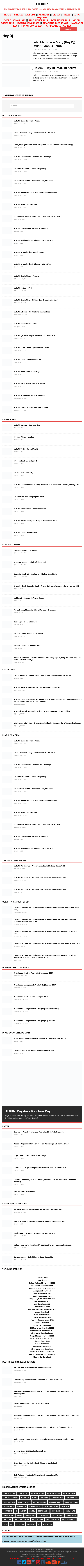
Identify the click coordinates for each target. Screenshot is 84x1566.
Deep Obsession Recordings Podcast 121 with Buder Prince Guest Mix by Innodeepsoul (43, 1392)
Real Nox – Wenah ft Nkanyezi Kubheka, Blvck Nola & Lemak (39, 1132)
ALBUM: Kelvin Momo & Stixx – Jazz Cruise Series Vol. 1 (36, 300)
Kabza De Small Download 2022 (42, 1283)
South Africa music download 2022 (42, 1309)
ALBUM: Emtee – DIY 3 (23, 288)
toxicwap (31, 1524)
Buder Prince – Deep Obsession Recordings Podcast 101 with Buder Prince (44, 1439)
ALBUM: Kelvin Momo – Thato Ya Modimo (31, 228)
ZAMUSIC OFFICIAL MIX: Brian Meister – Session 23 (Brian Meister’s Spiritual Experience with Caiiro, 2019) (45, 920)
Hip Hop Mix (30, 1515)
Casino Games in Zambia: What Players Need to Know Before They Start (43, 675)
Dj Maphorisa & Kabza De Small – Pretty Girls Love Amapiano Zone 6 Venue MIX (46, 586)
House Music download (42, 1346)
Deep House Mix (35, 1506)
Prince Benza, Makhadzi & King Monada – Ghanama (35, 610)
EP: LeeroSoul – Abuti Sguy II (25, 461)
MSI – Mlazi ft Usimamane (24, 1191)
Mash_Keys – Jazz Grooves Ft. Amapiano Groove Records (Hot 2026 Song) (43, 145)
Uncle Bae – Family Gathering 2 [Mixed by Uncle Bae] (35, 1463)
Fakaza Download (42, 1322)
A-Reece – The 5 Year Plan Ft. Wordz (28, 634)
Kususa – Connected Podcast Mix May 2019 (31, 1403)
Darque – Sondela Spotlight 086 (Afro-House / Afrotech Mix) (38, 1209)
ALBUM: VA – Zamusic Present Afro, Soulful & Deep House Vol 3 (39, 866)
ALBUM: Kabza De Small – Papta (27, 121)
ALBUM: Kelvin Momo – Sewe (25, 324)
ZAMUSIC (54, 49)
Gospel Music (43, 1511)
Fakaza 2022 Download (42, 1325)
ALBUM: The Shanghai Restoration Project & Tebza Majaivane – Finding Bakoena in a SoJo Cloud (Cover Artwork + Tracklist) (48, 700)
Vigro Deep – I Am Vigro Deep (25, 550)
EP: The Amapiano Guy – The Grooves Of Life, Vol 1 (34, 133)
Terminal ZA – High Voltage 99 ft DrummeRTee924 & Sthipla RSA (40, 1168)
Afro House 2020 (53, 1493)
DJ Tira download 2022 (42, 1317)
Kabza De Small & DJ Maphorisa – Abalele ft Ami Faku (35, 574)
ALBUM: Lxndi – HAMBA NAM (26, 532)
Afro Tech (25, 1498)
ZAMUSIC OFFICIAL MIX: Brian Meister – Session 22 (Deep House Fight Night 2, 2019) (45, 932)
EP (16, 1511)
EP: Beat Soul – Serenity (23, 473)
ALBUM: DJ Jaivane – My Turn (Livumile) (30, 395)
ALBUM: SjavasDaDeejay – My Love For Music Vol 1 (34, 336)
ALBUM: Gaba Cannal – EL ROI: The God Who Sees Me (35, 192)
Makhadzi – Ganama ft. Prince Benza (29, 598)
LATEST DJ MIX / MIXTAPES (14, 1203)
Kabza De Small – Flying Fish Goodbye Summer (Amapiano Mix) (39, 1221)
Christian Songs (71, 1502)
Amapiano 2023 (72, 1498)
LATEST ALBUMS (9, 419)
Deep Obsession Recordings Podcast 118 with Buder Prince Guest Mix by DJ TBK (46, 1415)
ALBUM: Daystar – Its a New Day (27, 425)
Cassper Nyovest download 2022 (42, 1299)
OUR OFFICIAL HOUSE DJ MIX (15, 902)
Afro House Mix (69, 1493)
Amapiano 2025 (9, 1502)
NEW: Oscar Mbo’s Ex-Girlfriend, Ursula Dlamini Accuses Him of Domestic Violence (47, 723)
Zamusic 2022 (42, 1277)
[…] (71, 58)
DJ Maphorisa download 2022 (42, 1328)
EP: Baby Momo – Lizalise (24, 437)
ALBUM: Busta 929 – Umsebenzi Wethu (29, 383)
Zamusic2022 (42, 1280)
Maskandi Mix (37, 1520)
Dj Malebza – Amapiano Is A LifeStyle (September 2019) (36, 1009)
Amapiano (44, 1498)
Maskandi (7, 1520)
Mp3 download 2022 (42, 1304)
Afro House (23, 1493)
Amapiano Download (42, 1291)
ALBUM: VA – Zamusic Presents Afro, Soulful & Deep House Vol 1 (40, 890)
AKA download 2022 (42, 1301)
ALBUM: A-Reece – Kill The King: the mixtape (32, 312)
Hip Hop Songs (57, 1515)
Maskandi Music (52, 1520)
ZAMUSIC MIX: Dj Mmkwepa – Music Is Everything (34, 1050)
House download (42, 1344)
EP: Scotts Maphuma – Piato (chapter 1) (30, 168)
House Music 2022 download (42, 1352)
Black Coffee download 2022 (42, 1320)
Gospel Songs (57, 1511)
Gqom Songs (8, 1515)
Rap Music (20, 1524)
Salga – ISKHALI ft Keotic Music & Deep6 (30, 1156)
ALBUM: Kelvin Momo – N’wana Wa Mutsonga (32, 157)
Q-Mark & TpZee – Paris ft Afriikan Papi (30, 562)
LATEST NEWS (8, 669)
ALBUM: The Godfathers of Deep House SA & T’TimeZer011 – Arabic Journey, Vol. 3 (47, 485)
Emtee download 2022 (42, 1315)
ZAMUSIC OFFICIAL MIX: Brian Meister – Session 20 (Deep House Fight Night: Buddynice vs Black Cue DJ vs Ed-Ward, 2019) (45, 956)
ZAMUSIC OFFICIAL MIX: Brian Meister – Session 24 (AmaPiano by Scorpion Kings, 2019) (47, 908)
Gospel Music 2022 (42, 1341)
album (34, 1498)
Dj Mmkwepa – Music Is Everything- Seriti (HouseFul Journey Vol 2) (41, 1038)
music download (42, 1312)
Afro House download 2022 (42, 1333)
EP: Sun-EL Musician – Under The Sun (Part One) (33, 180)
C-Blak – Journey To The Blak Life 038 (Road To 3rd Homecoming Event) (43, 1245)
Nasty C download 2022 (42, 1296)
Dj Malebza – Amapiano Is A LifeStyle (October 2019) (35, 985)
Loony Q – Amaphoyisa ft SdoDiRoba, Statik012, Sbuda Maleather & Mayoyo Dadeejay (45, 1180)
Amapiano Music (39, 1502)
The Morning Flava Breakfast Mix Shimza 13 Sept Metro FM (38, 1379)
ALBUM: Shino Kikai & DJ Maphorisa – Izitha (31, 348)
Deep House (21, 1506)
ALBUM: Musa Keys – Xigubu (25, 204)
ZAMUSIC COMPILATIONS (14, 860)
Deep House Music (51, 1506)
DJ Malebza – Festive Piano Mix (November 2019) (33, 973)
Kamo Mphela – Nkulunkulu (25, 622)
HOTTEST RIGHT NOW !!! (13, 115)
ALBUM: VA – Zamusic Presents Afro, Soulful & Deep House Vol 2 (40, 878)
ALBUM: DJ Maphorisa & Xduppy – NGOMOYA (32, 264)
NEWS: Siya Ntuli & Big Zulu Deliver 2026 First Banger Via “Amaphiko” (42, 711)
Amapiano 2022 (57, 1498)
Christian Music (55, 1502)
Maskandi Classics (22, 1520)
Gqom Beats (70, 1511)
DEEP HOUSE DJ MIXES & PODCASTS (18, 1362)
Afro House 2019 (37, 1493)
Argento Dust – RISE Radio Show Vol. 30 (30, 1451)
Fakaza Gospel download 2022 (42, 1338)
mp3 (5, 1524)
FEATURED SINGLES (11, 544)
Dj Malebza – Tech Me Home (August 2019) (31, 997)
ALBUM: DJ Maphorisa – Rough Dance (29, 252)
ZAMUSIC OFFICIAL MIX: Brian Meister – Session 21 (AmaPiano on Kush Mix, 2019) (47, 943)
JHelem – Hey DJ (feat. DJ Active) (55, 68)
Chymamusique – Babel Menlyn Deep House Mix (33, 1257)
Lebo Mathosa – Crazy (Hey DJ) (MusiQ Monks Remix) (54, 44)
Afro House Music (11, 1498)
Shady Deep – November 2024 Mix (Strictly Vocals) (34, 1233)
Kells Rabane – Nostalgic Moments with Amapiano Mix (36, 1475)
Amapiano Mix (23, 1502)
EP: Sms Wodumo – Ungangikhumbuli (29, 497)
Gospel (32, 1511)
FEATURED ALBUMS (11, 735)
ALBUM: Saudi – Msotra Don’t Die (27, 359)
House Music (71, 1515)
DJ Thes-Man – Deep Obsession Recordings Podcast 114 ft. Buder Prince (43, 1427)
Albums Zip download (42, 1357)
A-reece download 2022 (42, 1293)
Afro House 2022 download (42, 1349)
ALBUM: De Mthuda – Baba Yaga (27, 371)
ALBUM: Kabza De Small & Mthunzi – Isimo (31, 407)
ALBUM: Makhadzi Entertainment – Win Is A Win (33, 240)
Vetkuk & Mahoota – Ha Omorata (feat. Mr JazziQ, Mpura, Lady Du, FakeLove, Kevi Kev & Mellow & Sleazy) (47, 658)
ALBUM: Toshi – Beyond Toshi (26, 449)
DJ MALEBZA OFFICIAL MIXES (15, 967)
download (8, 1511)
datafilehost (9, 1506)
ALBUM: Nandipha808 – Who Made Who (30, 508)
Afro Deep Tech (9, 1493)
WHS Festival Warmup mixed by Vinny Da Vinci (33, 1367)
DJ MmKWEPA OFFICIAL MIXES (16, 1032)
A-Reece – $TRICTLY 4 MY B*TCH (27, 646)
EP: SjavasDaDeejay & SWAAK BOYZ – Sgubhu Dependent (37, 216)
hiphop (19, 1515)
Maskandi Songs (68, 1520)
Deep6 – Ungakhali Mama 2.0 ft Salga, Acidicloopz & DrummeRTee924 (42, 1144)
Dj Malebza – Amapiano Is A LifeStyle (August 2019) (34, 1021)
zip (39, 1524)
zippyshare (47, 1524)
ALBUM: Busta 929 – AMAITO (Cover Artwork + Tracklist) (36, 687)
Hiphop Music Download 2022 (42, 1330)
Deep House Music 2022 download (42, 1354)
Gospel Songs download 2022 (42, 1336)
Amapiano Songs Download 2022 (42, 1288)
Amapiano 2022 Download (42, 1285)
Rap (11, 1524)
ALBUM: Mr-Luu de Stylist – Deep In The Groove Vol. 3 (35, 520)
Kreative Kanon (60, 1556)
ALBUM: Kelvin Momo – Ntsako (26, 276)
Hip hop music (43, 1515)
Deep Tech (65, 1506)
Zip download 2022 (42, 1307)
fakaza (23, 1511)
